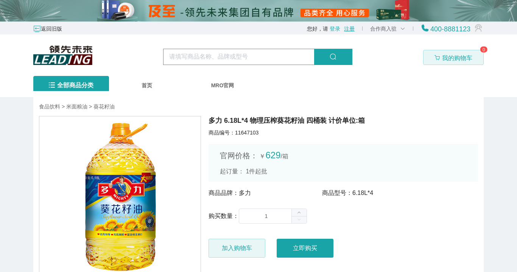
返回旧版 (51, 29)
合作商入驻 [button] (387, 29)
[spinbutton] (273, 216)
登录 (335, 29)
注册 (349, 29)
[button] (299, 219)
